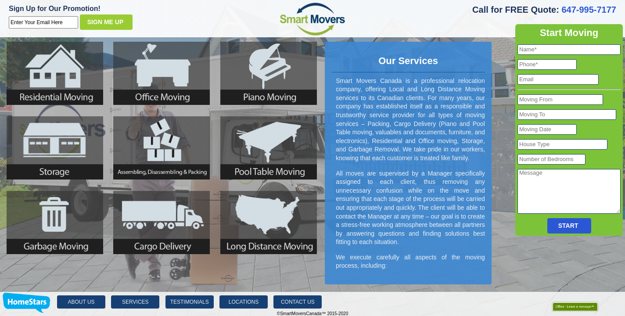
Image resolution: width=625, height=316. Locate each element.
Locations (244, 302)
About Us (81, 302)
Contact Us (298, 302)
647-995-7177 (588, 9)
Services (135, 302)
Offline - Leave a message (571, 306)
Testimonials (189, 302)
